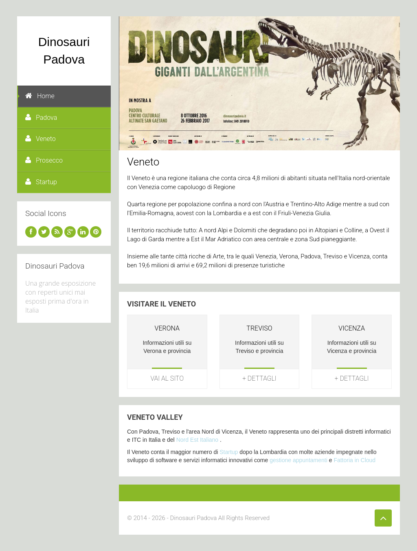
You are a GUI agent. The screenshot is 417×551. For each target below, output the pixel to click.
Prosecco (44, 160)
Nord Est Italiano (197, 439)
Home (40, 96)
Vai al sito (167, 378)
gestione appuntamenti (298, 460)
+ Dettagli (259, 378)
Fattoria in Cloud (354, 460)
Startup (41, 182)
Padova (41, 117)
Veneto (40, 139)
